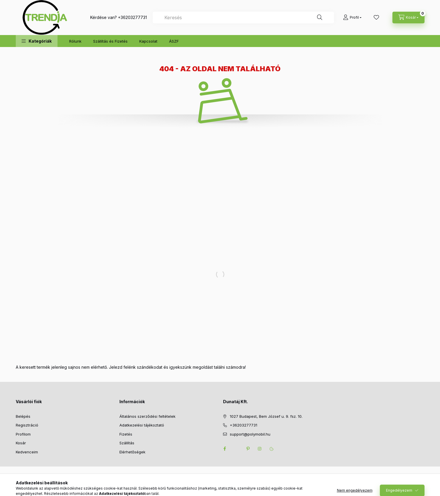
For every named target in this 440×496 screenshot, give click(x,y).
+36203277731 (132, 17)
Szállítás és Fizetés (110, 41)
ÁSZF (174, 41)
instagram (260, 449)
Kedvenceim (27, 452)
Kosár (21, 443)
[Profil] (352, 17)
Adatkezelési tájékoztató (141, 425)
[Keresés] (319, 17)
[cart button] (408, 17)
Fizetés (125, 434)
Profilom (23, 434)
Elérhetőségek (132, 452)
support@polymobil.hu (250, 434)
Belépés (23, 416)
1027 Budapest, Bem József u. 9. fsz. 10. (266, 416)
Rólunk (75, 41)
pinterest (248, 449)
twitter (236, 449)
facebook (225, 449)
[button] (37, 41)
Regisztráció (27, 425)
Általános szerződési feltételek (147, 416)
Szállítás (126, 443)
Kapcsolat (148, 41)
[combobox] (243, 17)
